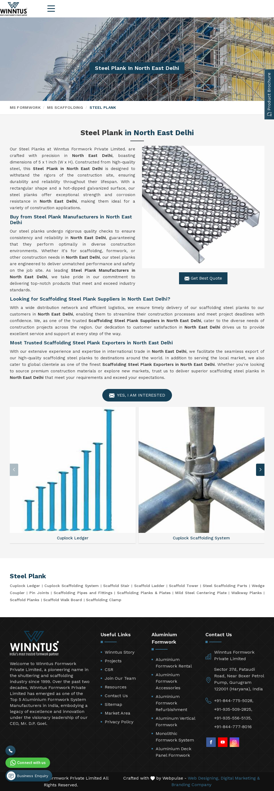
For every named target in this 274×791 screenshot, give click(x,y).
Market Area (117, 713)
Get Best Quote (203, 278)
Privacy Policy (119, 721)
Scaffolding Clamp (103, 600)
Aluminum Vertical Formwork (175, 721)
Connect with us (27, 763)
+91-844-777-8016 (233, 726)
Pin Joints (39, 593)
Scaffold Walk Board (62, 600)
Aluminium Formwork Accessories (168, 681)
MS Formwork (25, 107)
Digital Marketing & (240, 778)
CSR (109, 669)
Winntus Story (119, 652)
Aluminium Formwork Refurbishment (171, 703)
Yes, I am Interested (137, 395)
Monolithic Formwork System (175, 737)
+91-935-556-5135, (233, 718)
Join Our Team (120, 678)
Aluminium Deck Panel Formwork (173, 752)
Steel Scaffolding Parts (225, 585)
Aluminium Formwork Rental (174, 663)
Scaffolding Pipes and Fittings (83, 593)
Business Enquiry (27, 775)
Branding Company (191, 784)
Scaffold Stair (116, 585)
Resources (116, 687)
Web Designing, (203, 778)
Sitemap (113, 704)
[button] (260, 470)
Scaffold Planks (24, 600)
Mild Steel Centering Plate (201, 593)
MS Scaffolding (65, 107)
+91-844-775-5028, (233, 700)
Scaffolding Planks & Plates (144, 593)
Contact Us (116, 695)
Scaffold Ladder (149, 585)
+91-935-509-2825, (233, 709)
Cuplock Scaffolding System (71, 585)
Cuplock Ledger (25, 585)
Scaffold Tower (183, 585)
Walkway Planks (246, 593)
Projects (113, 660)
